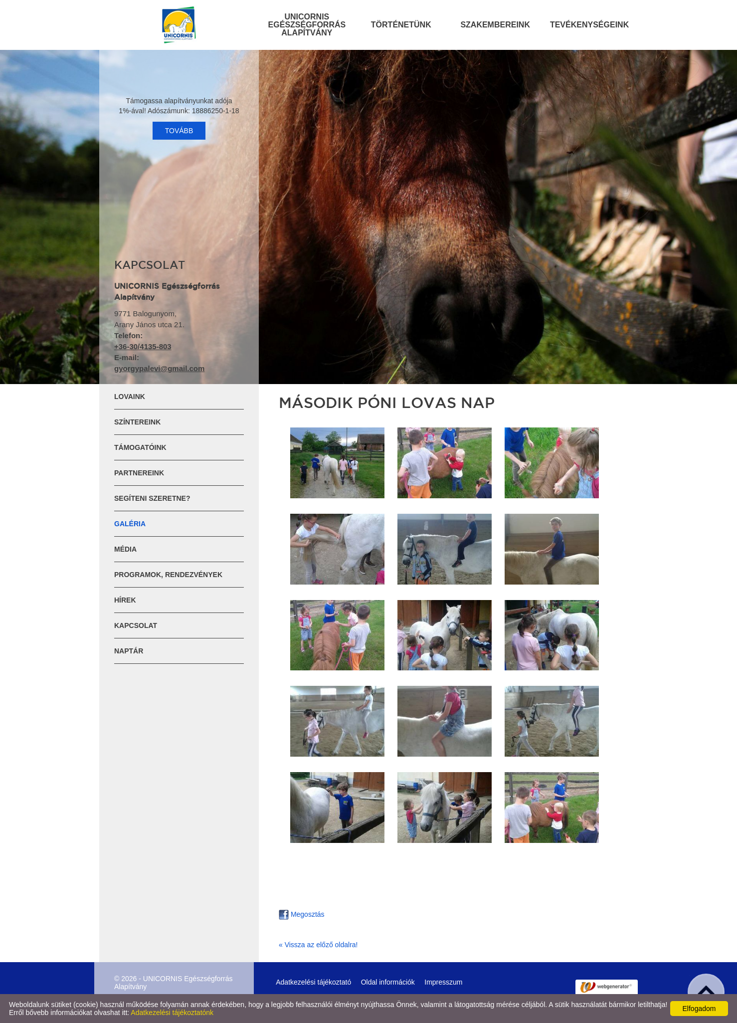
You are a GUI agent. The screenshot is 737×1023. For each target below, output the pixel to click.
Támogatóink (140, 447)
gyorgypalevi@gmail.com (159, 368)
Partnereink (139, 473)
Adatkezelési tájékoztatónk (172, 1013)
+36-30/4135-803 (143, 346)
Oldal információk (388, 982)
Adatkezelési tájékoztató (313, 982)
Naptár (128, 651)
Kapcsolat (135, 625)
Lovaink (129, 397)
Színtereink (137, 422)
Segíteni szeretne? (152, 498)
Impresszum (443, 982)
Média (125, 549)
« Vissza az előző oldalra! (318, 945)
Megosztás (302, 914)
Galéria (130, 524)
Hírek (125, 600)
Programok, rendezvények (168, 575)
